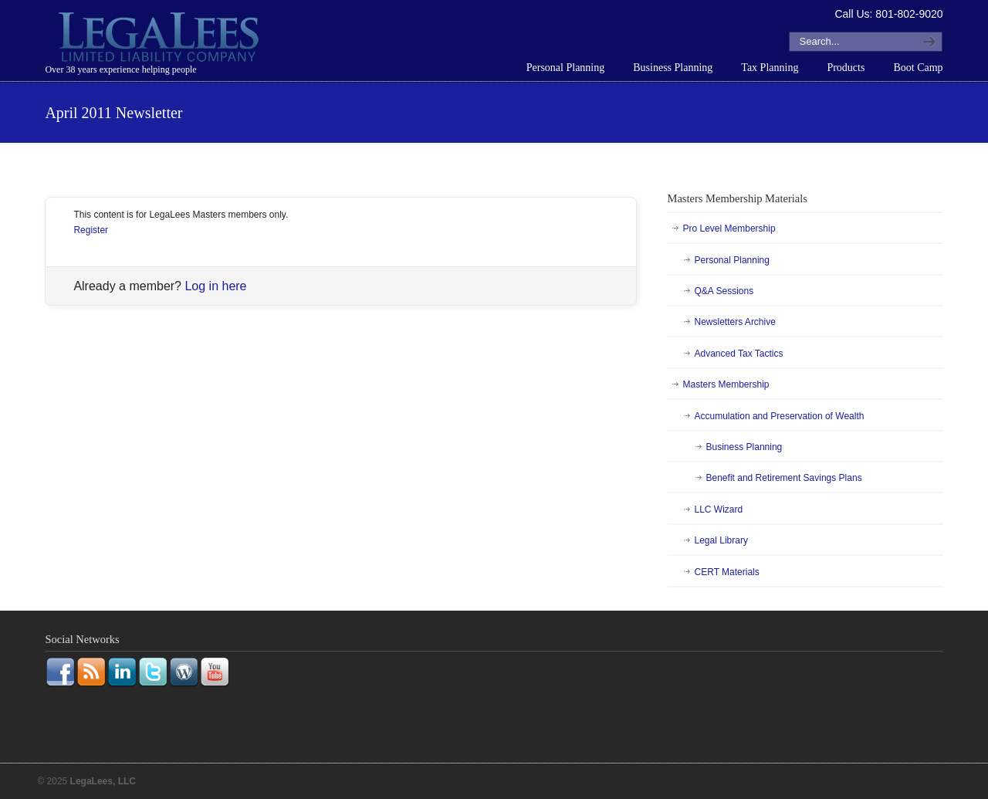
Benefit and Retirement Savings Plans (784, 477)
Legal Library (721, 540)
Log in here (215, 286)
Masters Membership (726, 384)
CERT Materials (727, 572)
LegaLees (160, 39)
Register (90, 230)
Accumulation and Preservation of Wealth (779, 416)
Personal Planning (732, 260)
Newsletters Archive (735, 322)
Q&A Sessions (724, 291)
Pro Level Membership (729, 228)
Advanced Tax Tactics (739, 353)
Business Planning (744, 447)
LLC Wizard (719, 509)
